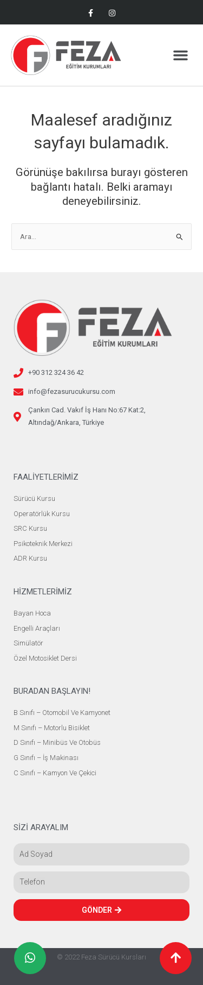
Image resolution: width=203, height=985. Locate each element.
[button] (181, 55)
